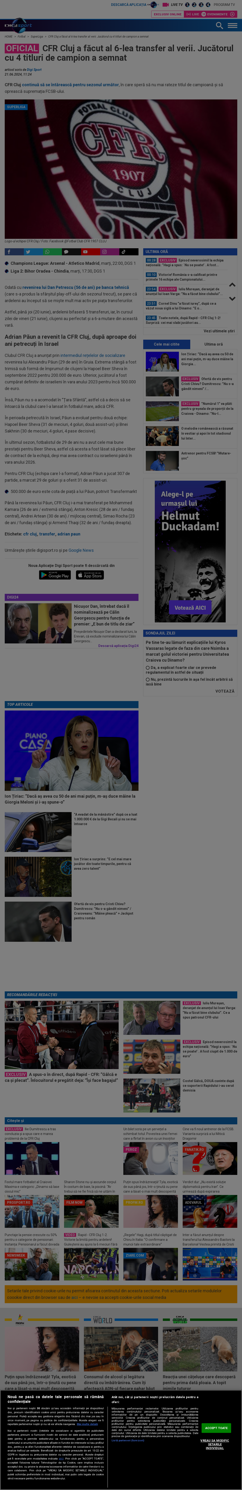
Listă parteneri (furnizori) (128, 1440)
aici (61, 1458)
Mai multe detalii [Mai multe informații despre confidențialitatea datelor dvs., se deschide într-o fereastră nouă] (87, 1424)
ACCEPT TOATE (216, 1428)
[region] (121, 1440)
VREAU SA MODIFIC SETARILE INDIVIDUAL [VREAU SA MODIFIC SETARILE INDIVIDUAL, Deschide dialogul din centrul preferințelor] (214, 1444)
